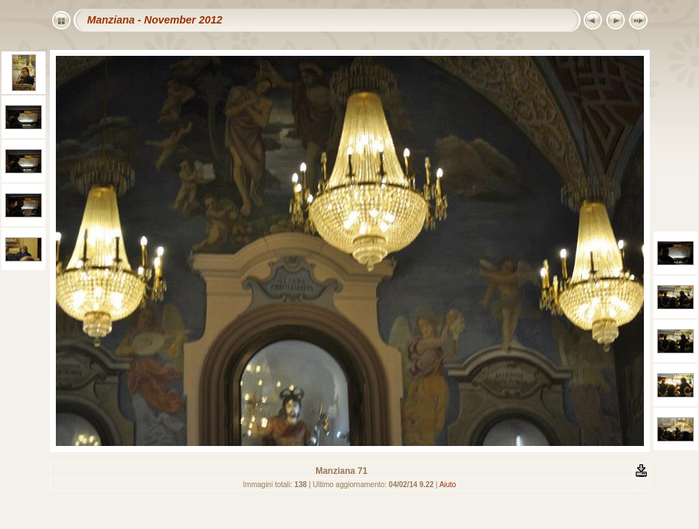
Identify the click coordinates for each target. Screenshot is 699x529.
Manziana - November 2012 (155, 20)
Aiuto (448, 485)
